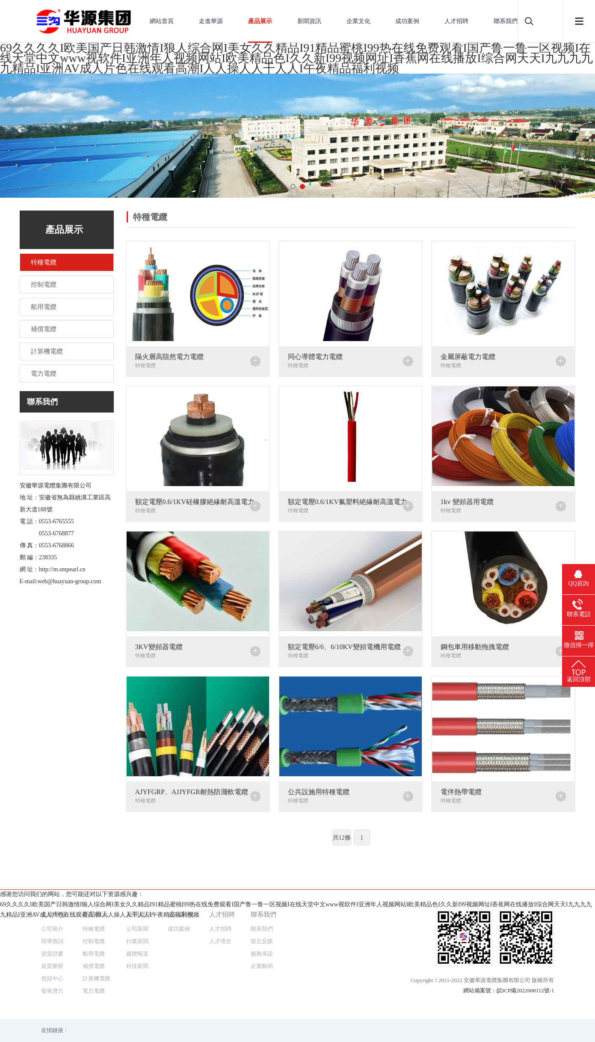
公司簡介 (52, 898)
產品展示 (260, 21)
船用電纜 (94, 923)
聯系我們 (506, 21)
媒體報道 (137, 923)
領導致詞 (52, 910)
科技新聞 (137, 935)
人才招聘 (456, 21)
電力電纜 (94, 960)
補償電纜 (94, 935)
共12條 (342, 837)
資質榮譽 (52, 935)
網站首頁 (162, 21)
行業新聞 (137, 910)
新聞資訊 (309, 21)
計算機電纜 (96, 947)
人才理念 (220, 910)
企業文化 (358, 21)
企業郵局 (262, 935)
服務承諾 (262, 923)
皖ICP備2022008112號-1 (525, 959)
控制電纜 (94, 910)
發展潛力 (52, 960)
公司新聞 (137, 898)
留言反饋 (262, 910)
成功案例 (407, 21)
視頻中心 (52, 947)
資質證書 (52, 923)
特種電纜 (94, 898)
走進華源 (211, 21)
